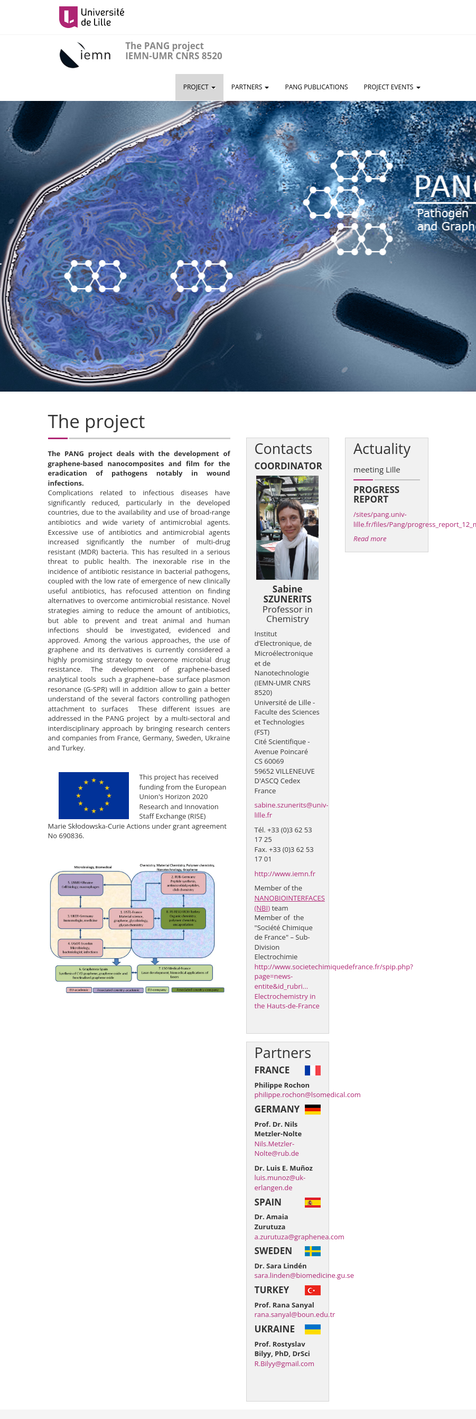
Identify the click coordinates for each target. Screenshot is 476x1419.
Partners (250, 86)
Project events (392, 86)
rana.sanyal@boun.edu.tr (295, 1314)
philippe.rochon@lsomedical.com (308, 1094)
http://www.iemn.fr (285, 873)
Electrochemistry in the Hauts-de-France (287, 1001)
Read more (369, 538)
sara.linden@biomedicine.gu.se (304, 1275)
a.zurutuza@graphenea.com (299, 1236)
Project (199, 86)
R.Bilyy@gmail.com (284, 1363)
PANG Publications (316, 86)
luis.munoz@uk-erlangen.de (280, 1182)
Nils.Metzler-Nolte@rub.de (277, 1148)
